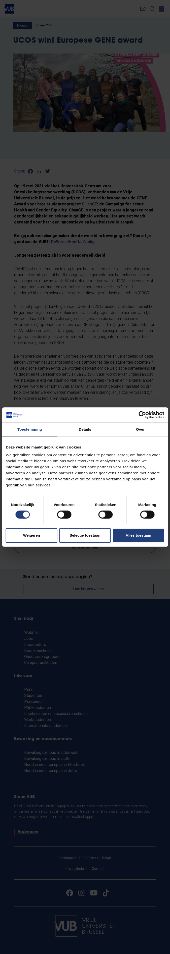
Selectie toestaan (85, 535)
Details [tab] (85, 429)
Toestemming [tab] (29, 429)
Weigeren (31, 535)
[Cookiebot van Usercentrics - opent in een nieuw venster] (142, 415)
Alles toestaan (138, 535)
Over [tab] (140, 429)
